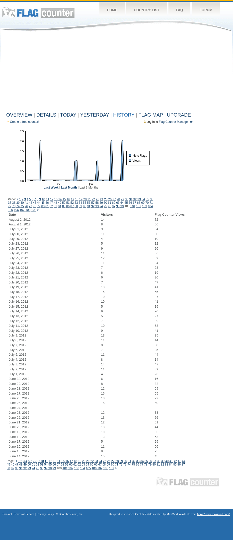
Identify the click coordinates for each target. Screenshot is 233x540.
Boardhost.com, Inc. (71, 514)
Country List (146, 10)
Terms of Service (24, 514)
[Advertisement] (116, 73)
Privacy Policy (45, 514)
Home (112, 10)
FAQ (179, 10)
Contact (7, 514)
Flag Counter (38, 12)
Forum (205, 10)
